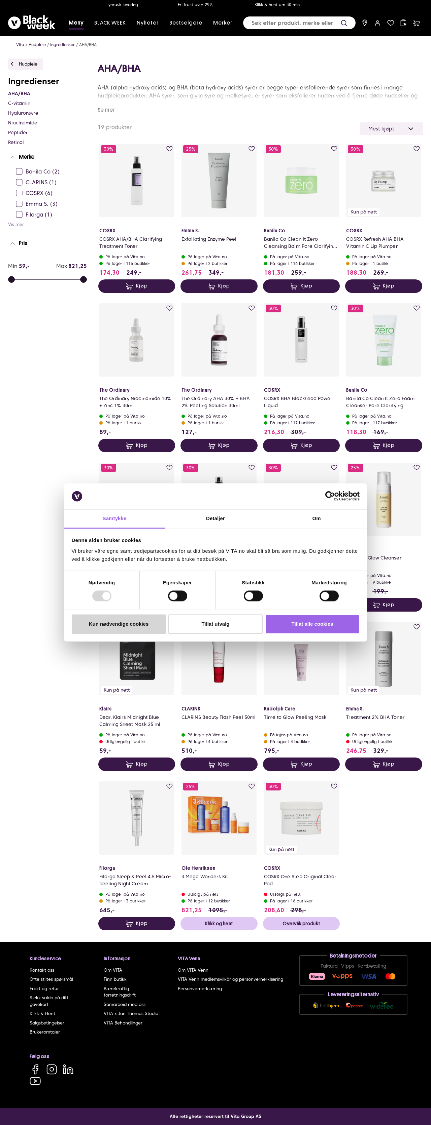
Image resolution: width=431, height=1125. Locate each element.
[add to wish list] (169, 148)
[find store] (364, 23)
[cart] (416, 23)
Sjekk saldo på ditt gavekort (49, 1001)
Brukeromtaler (45, 1032)
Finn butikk (115, 979)
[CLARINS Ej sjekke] (51, 182)
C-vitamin (19, 103)
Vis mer (16, 224)
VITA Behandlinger (123, 1022)
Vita (20, 44)
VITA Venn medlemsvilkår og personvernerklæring (230, 979)
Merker (222, 23)
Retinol (16, 142)
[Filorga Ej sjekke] (51, 214)
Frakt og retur (44, 988)
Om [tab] (316, 518)
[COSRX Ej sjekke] (51, 193)
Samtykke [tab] (115, 518)
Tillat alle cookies (312, 624)
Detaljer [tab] (215, 518)
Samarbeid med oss (124, 1004)
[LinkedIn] (68, 1069)
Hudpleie (37, 44)
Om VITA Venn (193, 970)
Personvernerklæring (200, 988)
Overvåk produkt (301, 923)
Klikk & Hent (42, 1013)
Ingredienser (62, 44)
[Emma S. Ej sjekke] (51, 204)
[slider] (83, 279)
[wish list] (390, 23)
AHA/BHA (88, 44)
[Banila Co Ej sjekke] (51, 171)
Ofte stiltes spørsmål (51, 979)
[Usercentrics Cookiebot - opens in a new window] (330, 496)
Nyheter (148, 23)
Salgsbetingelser (47, 1022)
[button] (343, 23)
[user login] (377, 23)
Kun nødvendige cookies (119, 624)
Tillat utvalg (215, 624)
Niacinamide (22, 122)
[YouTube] (35, 1081)
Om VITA (113, 970)
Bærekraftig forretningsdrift (120, 992)
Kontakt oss (42, 970)
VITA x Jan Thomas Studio (131, 1013)
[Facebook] (35, 1069)
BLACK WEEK (110, 23)
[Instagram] (51, 1069)
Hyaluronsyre (23, 113)
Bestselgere (185, 23)
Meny (76, 23)
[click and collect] (403, 23)
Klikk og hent (219, 923)
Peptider (18, 132)
